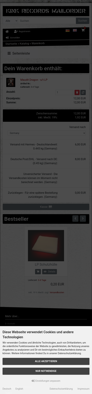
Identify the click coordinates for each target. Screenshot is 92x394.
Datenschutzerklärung (61, 388)
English (19, 388)
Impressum (83, 388)
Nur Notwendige (46, 371)
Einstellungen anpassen (46, 380)
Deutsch (7, 388)
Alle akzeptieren (46, 361)
